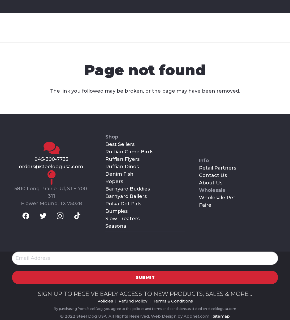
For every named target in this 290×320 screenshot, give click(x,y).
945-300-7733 (51, 159)
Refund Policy (133, 301)
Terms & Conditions (173, 301)
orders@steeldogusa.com (51, 167)
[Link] (34, 28)
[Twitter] (27, 6)
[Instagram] (41, 6)
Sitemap (221, 316)
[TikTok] (55, 6)
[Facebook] (13, 6)
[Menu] (273, 27)
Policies (105, 301)
